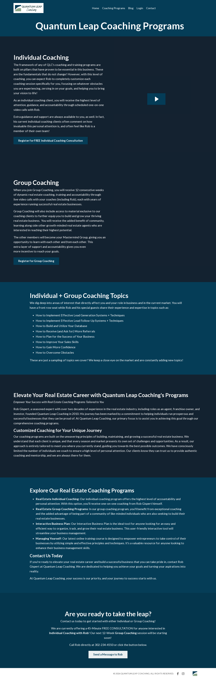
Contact (151, 8)
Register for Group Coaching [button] (36, 263)
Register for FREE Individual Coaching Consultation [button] (50, 141)
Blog (131, 8)
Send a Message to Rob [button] (108, 664)
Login (139, 8)
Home (95, 8)
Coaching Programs (113, 8)
